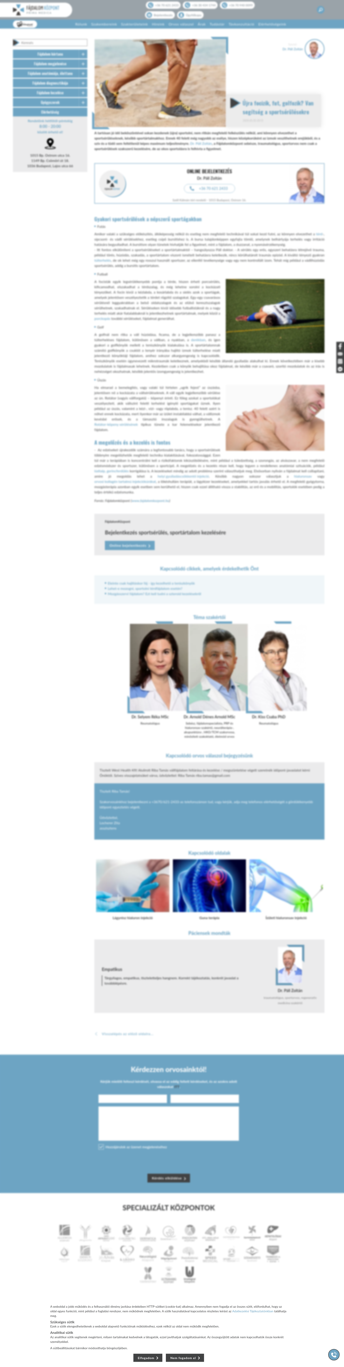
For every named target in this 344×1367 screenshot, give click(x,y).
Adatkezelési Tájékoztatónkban (253, 1311)
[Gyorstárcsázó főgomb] (334, 1354)
